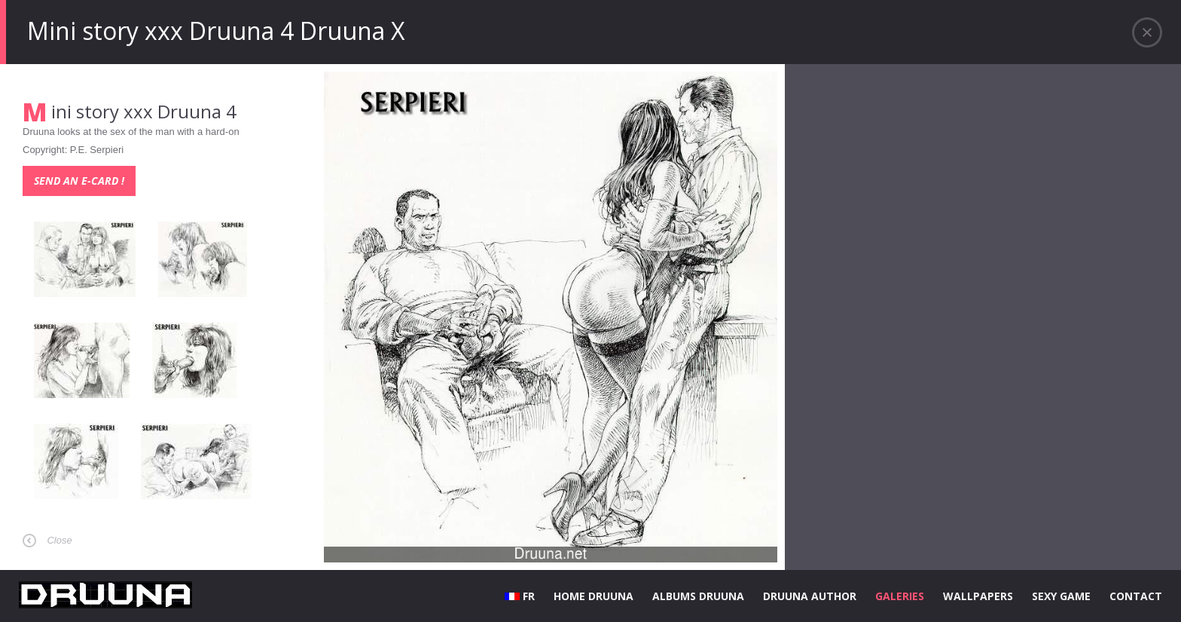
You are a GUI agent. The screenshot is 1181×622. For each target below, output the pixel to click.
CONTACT (1135, 596)
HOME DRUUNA (593, 596)
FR (520, 596)
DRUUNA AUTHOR (809, 596)
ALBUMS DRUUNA (698, 596)
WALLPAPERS (978, 596)
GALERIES (899, 596)
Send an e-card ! (79, 180)
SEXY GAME (1061, 596)
